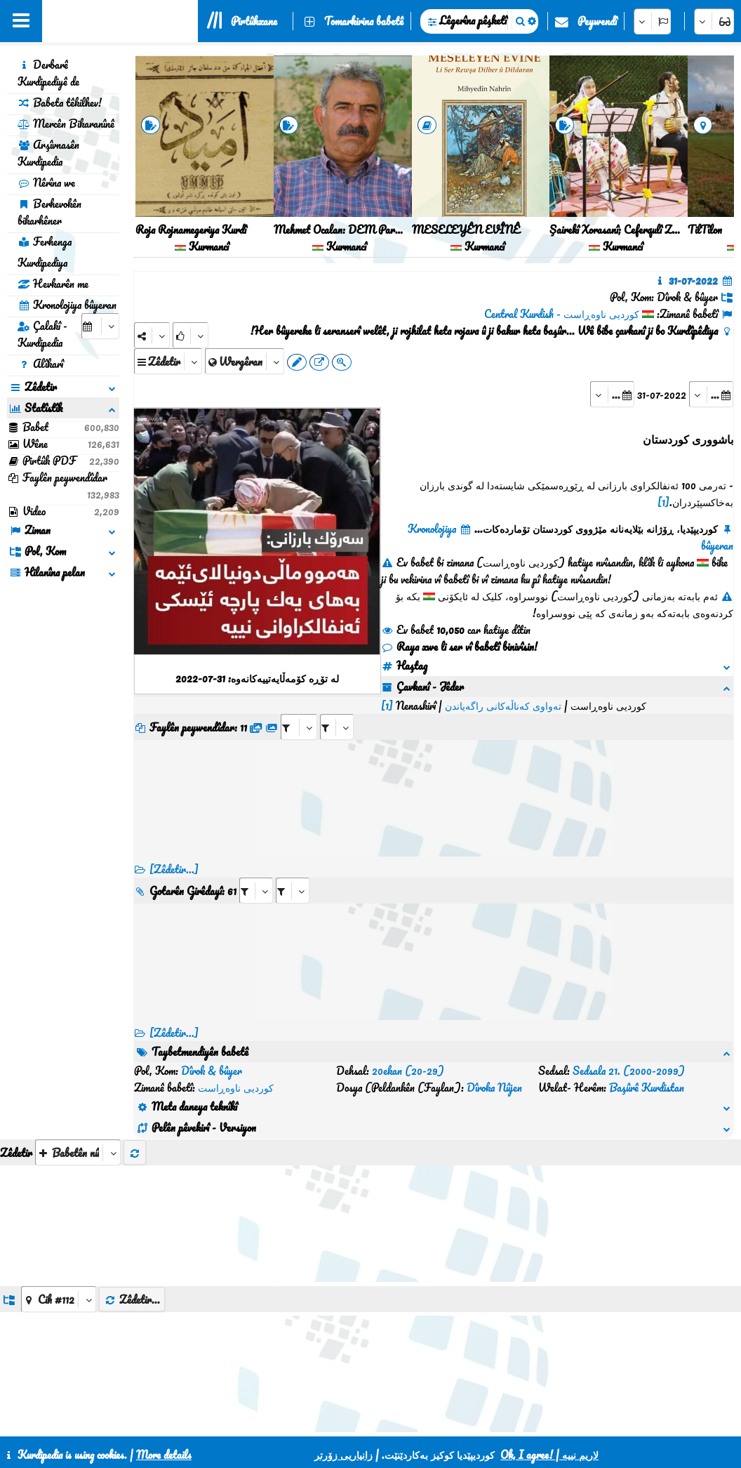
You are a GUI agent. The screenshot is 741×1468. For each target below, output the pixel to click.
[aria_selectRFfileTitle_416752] (584, 710)
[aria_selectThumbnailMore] (78, 1102)
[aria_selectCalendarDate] (100, 326)
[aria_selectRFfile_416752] (545, 710)
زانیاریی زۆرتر (343, 1454)
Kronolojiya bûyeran (67, 304)
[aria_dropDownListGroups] (58, 1248)
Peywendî (597, 21)
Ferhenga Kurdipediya (45, 252)
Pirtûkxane (254, 21)
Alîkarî (40, 363)
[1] (663, 502)
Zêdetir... (132, 1249)
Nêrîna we (46, 182)
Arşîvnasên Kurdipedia (48, 153)
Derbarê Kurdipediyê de (48, 73)
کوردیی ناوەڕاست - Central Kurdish (561, 313)
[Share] (152, 335)
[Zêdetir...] (174, 852)
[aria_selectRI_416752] (256, 873)
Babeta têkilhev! (60, 102)
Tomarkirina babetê (363, 21)
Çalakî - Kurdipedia (42, 334)
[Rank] (190, 335)
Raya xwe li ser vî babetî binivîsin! (459, 646)
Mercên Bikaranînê (66, 123)
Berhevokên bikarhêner (49, 212)
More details (164, 1454)
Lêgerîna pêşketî (473, 20)
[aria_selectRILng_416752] (292, 873)
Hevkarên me (53, 283)
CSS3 (399, 1420)
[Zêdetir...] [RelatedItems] (174, 1015)
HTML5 (453, 1420)
